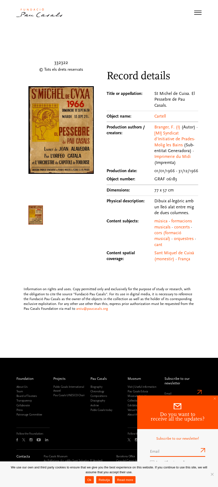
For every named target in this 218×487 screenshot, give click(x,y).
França (184, 258)
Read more (125, 480)
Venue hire (134, 410)
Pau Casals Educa (138, 391)
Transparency (24, 400)
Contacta (23, 456)
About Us (21, 386)
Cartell (160, 116)
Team (19, 391)
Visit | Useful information (142, 386)
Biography (96, 386)
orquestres (184, 238)
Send (199, 392)
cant (158, 244)
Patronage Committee (29, 414)
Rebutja (104, 480)
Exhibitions (134, 405)
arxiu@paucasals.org (92, 309)
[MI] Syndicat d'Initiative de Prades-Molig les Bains (174, 139)
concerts (182, 227)
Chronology (97, 391)
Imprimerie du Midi (172, 156)
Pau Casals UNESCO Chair (68, 395)
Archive (94, 405)
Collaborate (23, 405)
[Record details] (152, 165)
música (161, 221)
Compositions (98, 396)
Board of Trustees (26, 396)
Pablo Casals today (101, 410)
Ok (89, 480)
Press (19, 410)
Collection (133, 400)
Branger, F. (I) (167, 127)
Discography (97, 400)
